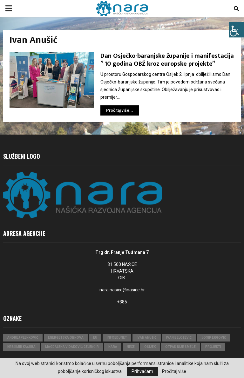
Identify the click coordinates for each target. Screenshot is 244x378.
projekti (213, 346)
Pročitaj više (174, 371)
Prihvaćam (142, 371)
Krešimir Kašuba (21, 346)
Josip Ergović (213, 337)
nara (112, 346)
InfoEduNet (117, 337)
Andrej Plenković (22, 337)
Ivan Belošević (179, 337)
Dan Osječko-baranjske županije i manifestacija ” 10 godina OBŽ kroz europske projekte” (167, 59)
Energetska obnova (66, 337)
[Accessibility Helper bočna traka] (236, 29)
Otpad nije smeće (180, 346)
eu (95, 337)
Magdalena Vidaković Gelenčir (72, 346)
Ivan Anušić (147, 337)
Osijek (150, 346)
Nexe (131, 346)
